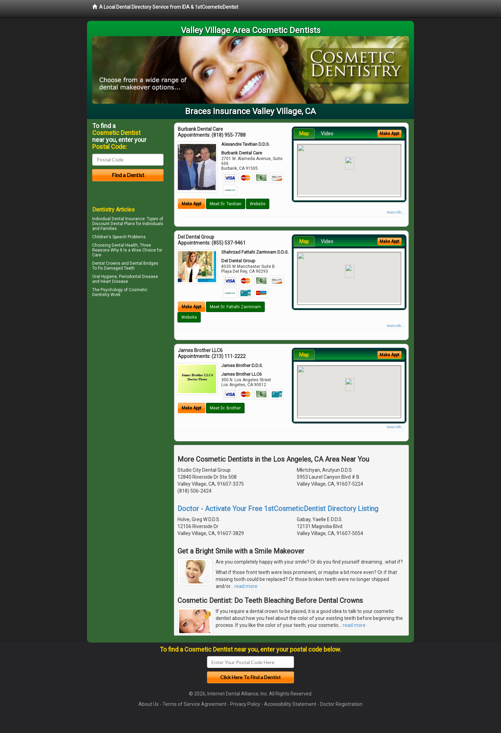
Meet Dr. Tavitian (225, 203)
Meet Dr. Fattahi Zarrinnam (235, 306)
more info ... (396, 212)
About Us (148, 704)
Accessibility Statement (290, 704)
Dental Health (125, 245)
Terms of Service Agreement (194, 704)
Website (257, 203)
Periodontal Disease (138, 276)
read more (245, 586)
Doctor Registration (341, 704)
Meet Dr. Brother (225, 408)
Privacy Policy (245, 704)
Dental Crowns (106, 263)
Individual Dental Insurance (118, 218)
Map (304, 133)
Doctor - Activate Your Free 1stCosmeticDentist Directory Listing (277, 508)
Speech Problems (129, 236)
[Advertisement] (128, 360)
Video (327, 133)
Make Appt (191, 203)
